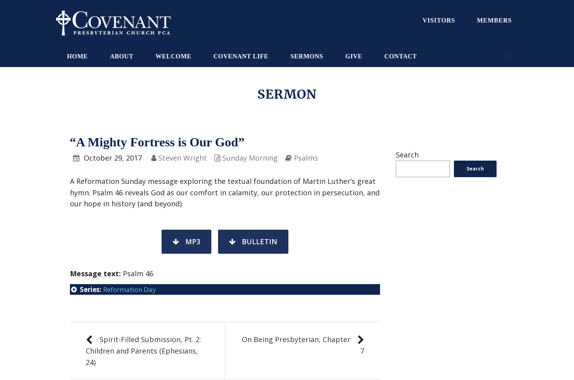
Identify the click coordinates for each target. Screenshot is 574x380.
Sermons (306, 56)
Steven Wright (182, 158)
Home (77, 56)
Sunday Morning (250, 158)
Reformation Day (129, 289)
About (121, 56)
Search (407, 154)
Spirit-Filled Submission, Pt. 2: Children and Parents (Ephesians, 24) (143, 351)
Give (353, 56)
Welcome (174, 56)
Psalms (306, 158)
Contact (400, 56)
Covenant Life (240, 56)
